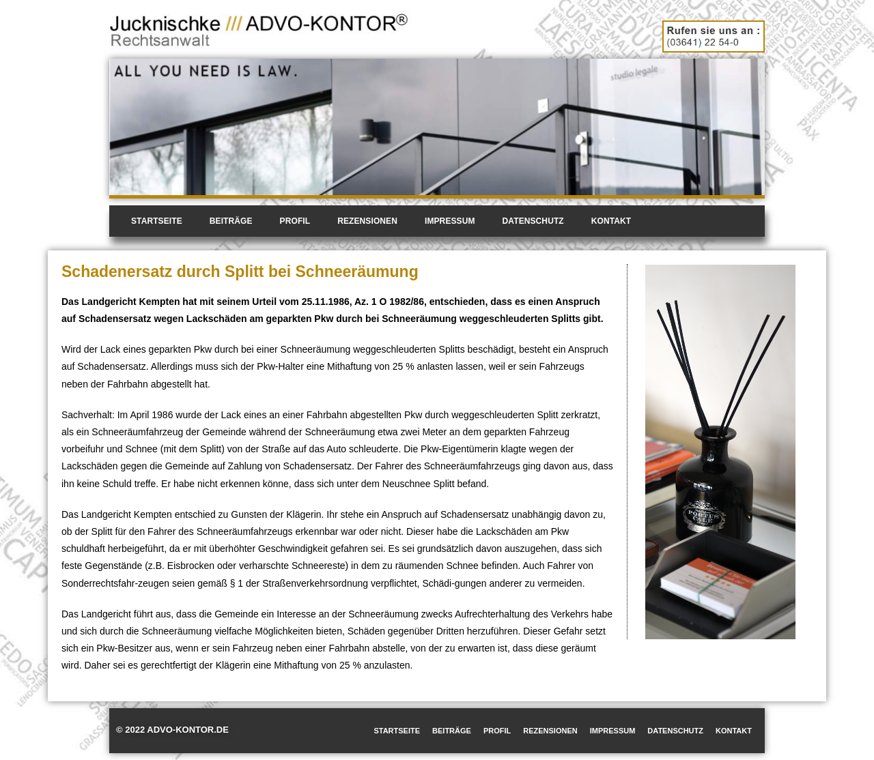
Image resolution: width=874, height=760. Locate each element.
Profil (295, 221)
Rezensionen (367, 221)
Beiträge (231, 221)
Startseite (156, 221)
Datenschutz (533, 221)
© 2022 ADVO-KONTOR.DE (172, 730)
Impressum (450, 221)
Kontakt (611, 221)
